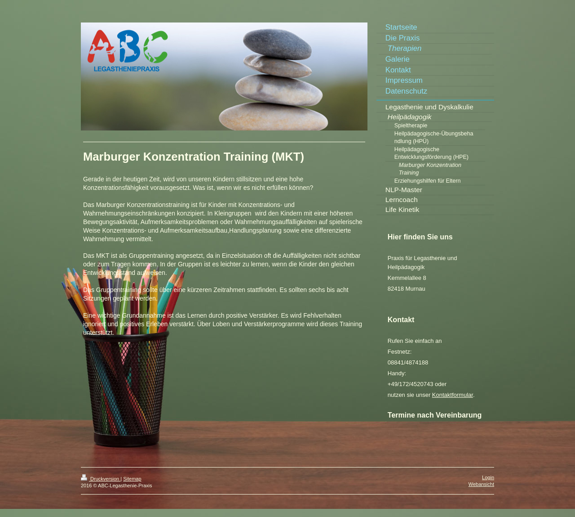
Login (488, 477)
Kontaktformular (452, 394)
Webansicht (481, 484)
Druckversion (100, 478)
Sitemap (132, 478)
